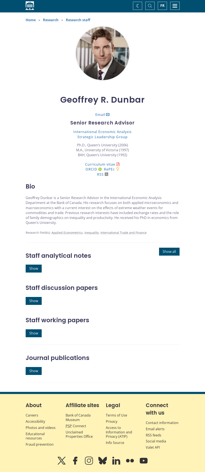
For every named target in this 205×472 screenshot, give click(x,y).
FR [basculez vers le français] (162, 5)
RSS (102, 174)
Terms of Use (116, 415)
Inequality (91, 233)
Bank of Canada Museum (78, 417)
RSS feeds (153, 435)
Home (31, 20)
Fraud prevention (40, 444)
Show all (169, 251)
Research (51, 20)
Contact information (162, 422)
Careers (32, 415)
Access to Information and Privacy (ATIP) (119, 432)
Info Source (115, 442)
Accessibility (35, 421)
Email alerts (155, 429)
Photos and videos (41, 427)
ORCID (94, 169)
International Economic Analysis (102, 131)
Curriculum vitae (100, 164)
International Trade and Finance (123, 233)
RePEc (109, 169)
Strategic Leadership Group (102, 137)
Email (100, 114)
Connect (76, 426)
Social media (156, 441)
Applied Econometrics (67, 233)
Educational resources (35, 436)
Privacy (111, 421)
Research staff (78, 20)
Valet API (153, 447)
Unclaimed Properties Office (79, 434)
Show (33, 268)
